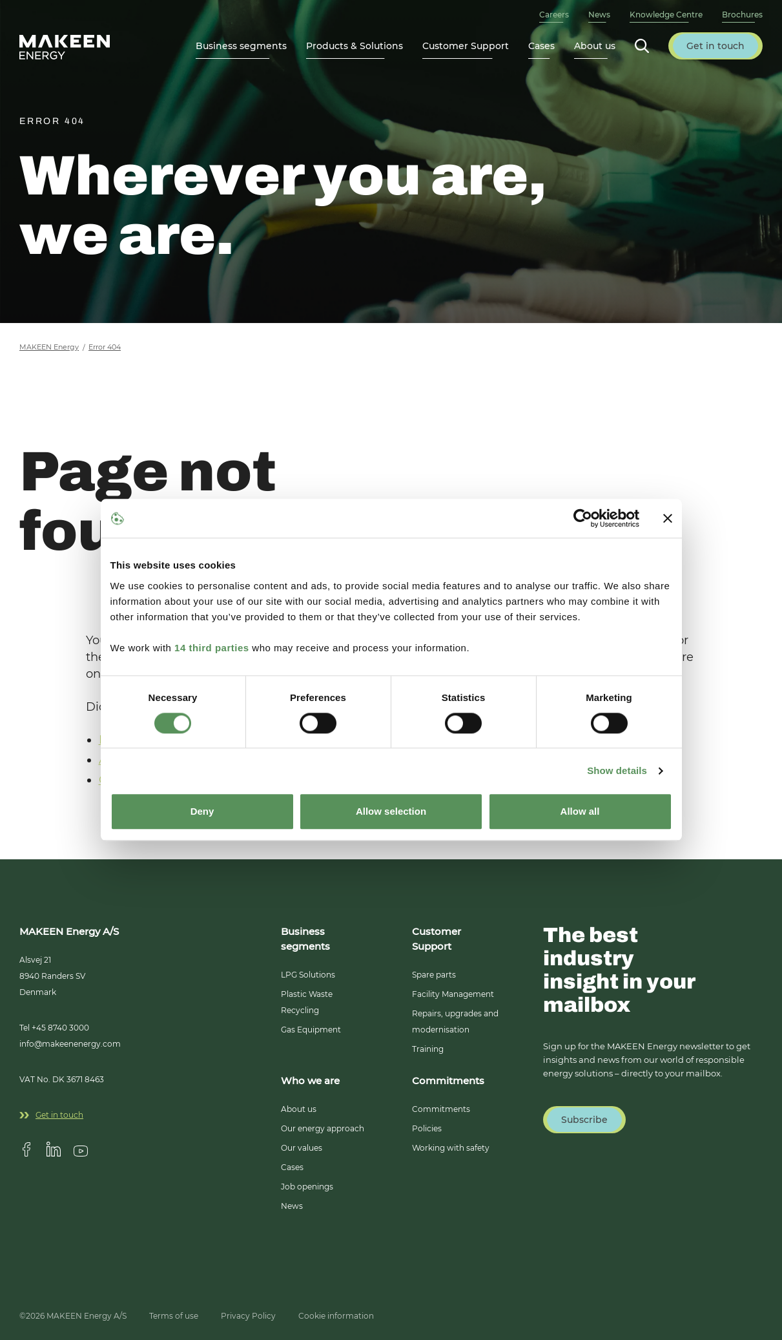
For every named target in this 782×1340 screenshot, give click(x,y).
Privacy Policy (248, 1316)
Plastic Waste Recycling (307, 1002)
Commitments (441, 1109)
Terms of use (173, 1316)
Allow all (580, 811)
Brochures (742, 14)
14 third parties (211, 647)
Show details (617, 770)
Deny (202, 811)
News (599, 14)
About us (298, 1109)
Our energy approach (322, 1128)
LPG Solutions (308, 974)
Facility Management (453, 994)
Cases (541, 46)
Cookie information (336, 1316)
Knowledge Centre (666, 14)
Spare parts (434, 974)
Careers (554, 14)
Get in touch (51, 1115)
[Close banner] (667, 518)
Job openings (307, 1186)
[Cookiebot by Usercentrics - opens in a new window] (582, 518)
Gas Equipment (311, 1029)
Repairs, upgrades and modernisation (455, 1021)
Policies (427, 1128)
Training (428, 1049)
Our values (301, 1148)
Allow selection (391, 811)
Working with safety (450, 1148)
